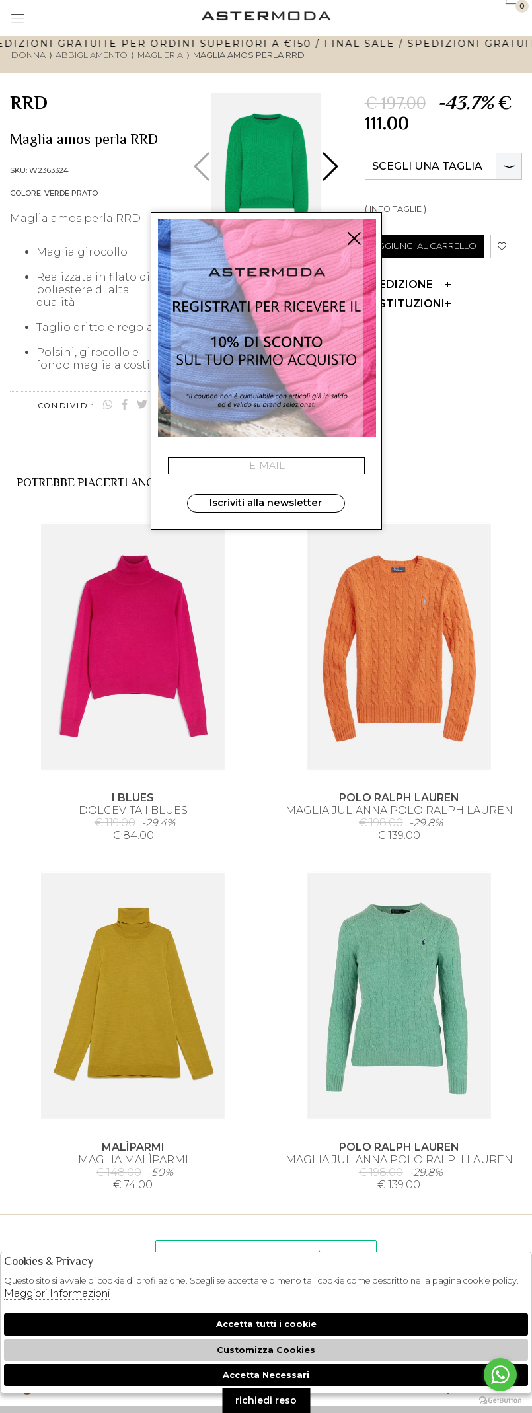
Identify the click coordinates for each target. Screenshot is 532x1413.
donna (28, 55)
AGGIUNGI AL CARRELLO (424, 245)
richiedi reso (266, 1400)
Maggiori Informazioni (57, 1293)
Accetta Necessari (266, 1375)
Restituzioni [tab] (408, 303)
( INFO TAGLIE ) (395, 209)
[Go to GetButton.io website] (500, 1400)
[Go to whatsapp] (500, 1374)
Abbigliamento (92, 55)
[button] (329, 166)
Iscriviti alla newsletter (265, 503)
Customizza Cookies (266, 1350)
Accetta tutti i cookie (266, 1324)
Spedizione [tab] (408, 284)
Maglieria (160, 55)
